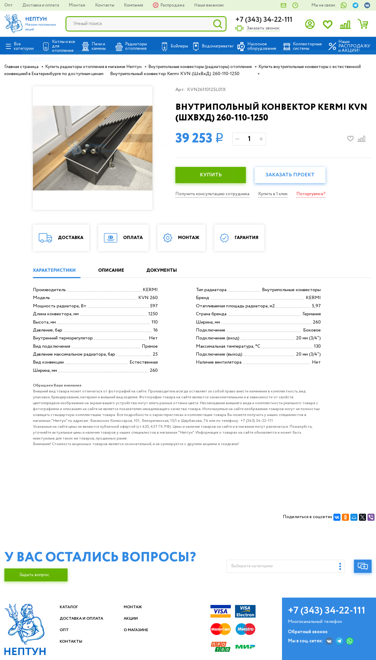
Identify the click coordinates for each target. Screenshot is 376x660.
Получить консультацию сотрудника (213, 193)
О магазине (139, 630)
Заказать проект (294, 175)
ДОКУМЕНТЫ (174, 270)
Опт (9, 5)
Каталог (71, 607)
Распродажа (172, 5)
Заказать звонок (263, 28)
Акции (133, 618)
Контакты (105, 5)
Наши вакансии (209, 5)
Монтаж (77, 5)
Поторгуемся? (316, 193)
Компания (134, 5)
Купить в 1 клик (277, 193)
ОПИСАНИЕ (118, 270)
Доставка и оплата (41, 5)
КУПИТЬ (212, 175)
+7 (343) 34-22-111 (263, 20)
